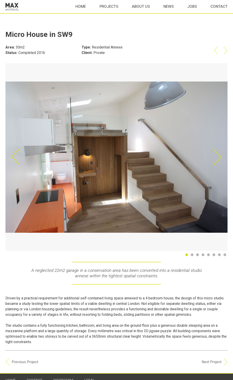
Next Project (215, 367)
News (168, 12)
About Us (141, 12)
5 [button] (209, 255)
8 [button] (225, 255)
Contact (219, 12)
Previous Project (21, 367)
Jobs (192, 12)
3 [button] (198, 255)
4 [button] (204, 255)
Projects (109, 12)
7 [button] (220, 255)
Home (80, 12)
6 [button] (215, 255)
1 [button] (187, 255)
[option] (116, 157)
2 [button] (193, 255)
